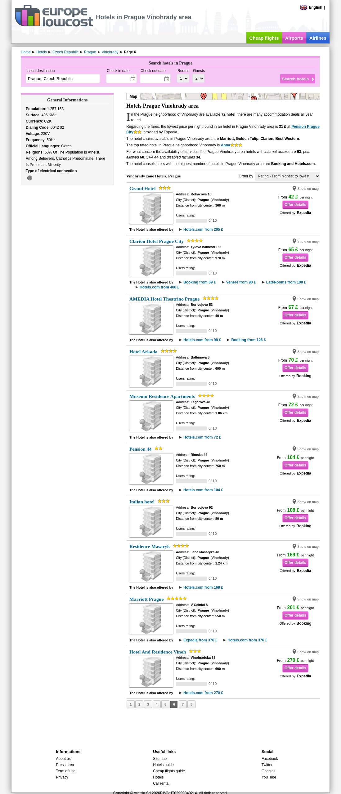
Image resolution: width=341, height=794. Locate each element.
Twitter (267, 765)
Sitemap (160, 758)
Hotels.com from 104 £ (203, 490)
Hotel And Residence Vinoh (157, 651)
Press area (65, 765)
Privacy (62, 777)
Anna (225, 145)
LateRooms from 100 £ (286, 282)
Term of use (65, 771)
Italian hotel (142, 501)
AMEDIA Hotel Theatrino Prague (164, 298)
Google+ (269, 771)
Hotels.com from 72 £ (202, 437)
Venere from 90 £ (241, 282)
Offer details (295, 205)
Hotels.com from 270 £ (203, 693)
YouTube (269, 777)
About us (63, 758)
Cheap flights (264, 38)
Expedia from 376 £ (200, 640)
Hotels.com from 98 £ (202, 340)
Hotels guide (163, 765)
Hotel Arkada (143, 351)
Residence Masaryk (149, 546)
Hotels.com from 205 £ (203, 229)
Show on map (308, 188)
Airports (294, 38)
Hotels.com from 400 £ (159, 287)
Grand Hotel (142, 188)
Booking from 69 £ (199, 282)
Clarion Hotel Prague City (156, 241)
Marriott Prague (146, 599)
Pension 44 (140, 449)
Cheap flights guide (169, 771)
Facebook (270, 758)
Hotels (158, 777)
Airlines (317, 38)
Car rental (161, 783)
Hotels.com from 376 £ (247, 640)
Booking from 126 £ (248, 340)
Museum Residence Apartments (162, 396)
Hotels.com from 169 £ (203, 587)
